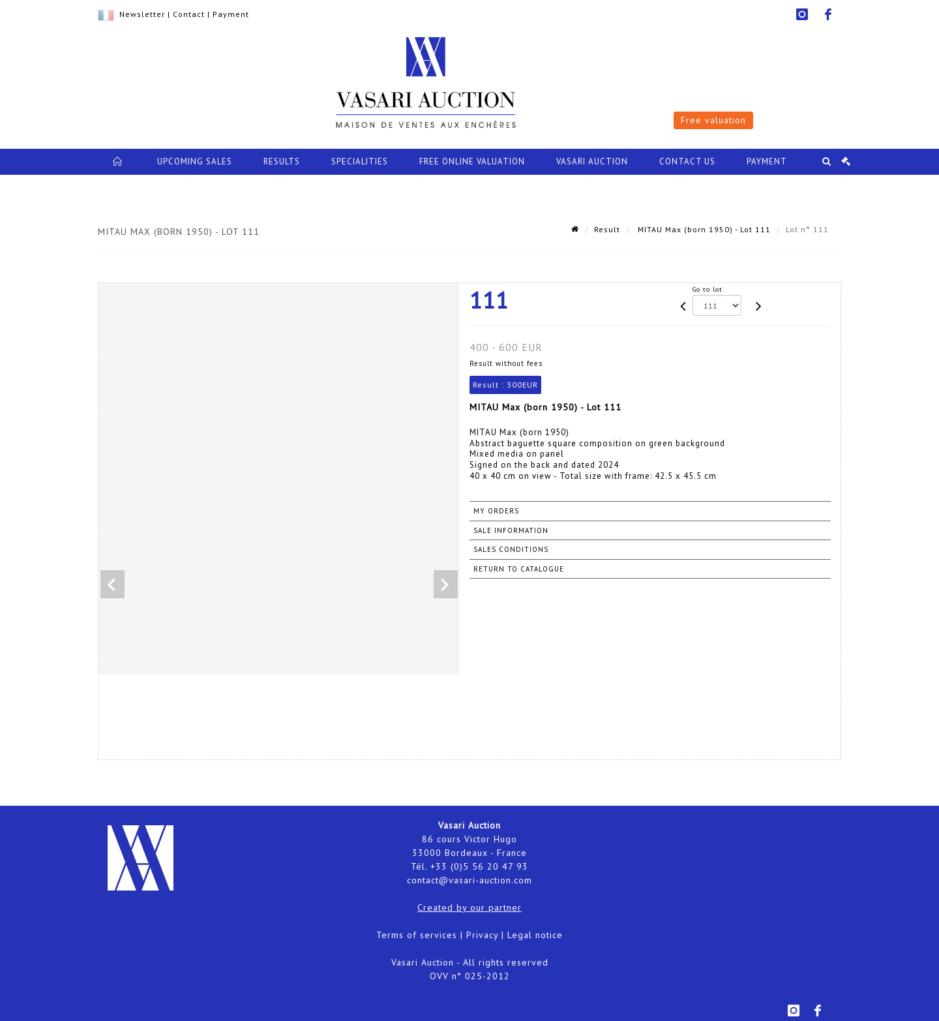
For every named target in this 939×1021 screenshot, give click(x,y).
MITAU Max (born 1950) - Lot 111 (703, 229)
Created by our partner (469, 907)
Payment (231, 14)
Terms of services (416, 935)
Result (607, 229)
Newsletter (142, 14)
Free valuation (713, 120)
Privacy (482, 935)
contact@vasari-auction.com (469, 880)
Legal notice (535, 935)
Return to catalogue (518, 568)
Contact (189, 14)
